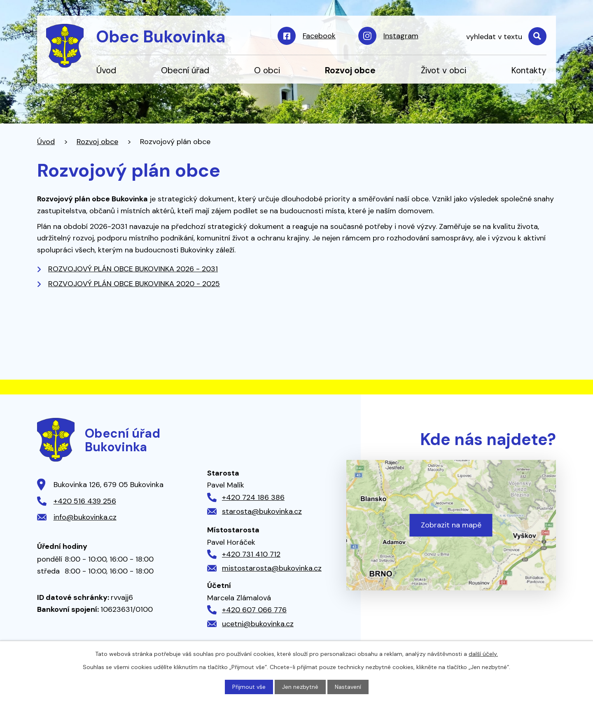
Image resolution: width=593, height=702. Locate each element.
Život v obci (443, 70)
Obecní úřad (185, 70)
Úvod (106, 70)
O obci (267, 70)
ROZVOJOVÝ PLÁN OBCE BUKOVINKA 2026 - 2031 (133, 269)
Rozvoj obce (350, 70)
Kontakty (528, 70)
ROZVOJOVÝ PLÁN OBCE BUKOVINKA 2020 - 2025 (134, 284)
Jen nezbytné (300, 686)
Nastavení (348, 686)
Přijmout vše (249, 686)
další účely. (483, 654)
